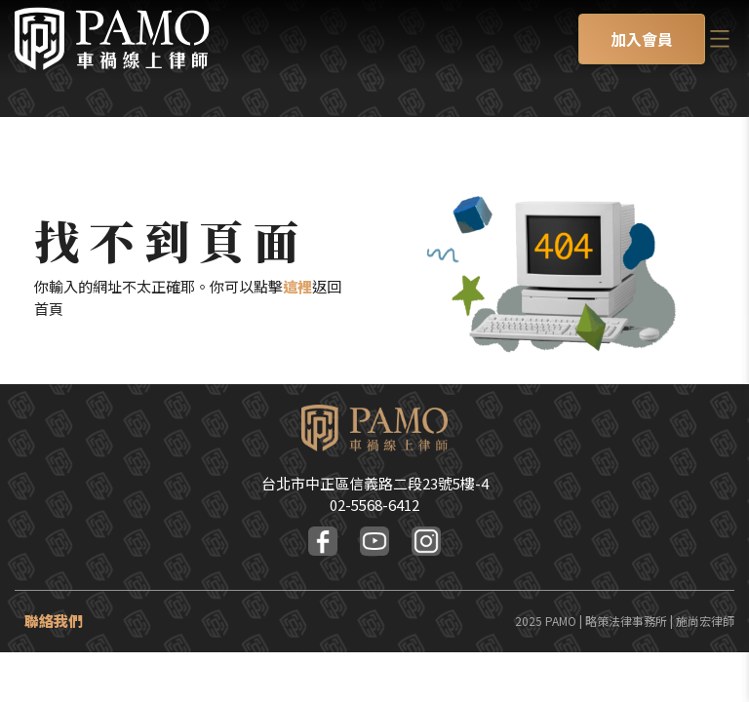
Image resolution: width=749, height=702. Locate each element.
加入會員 (642, 39)
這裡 (297, 286)
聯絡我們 (53, 620)
